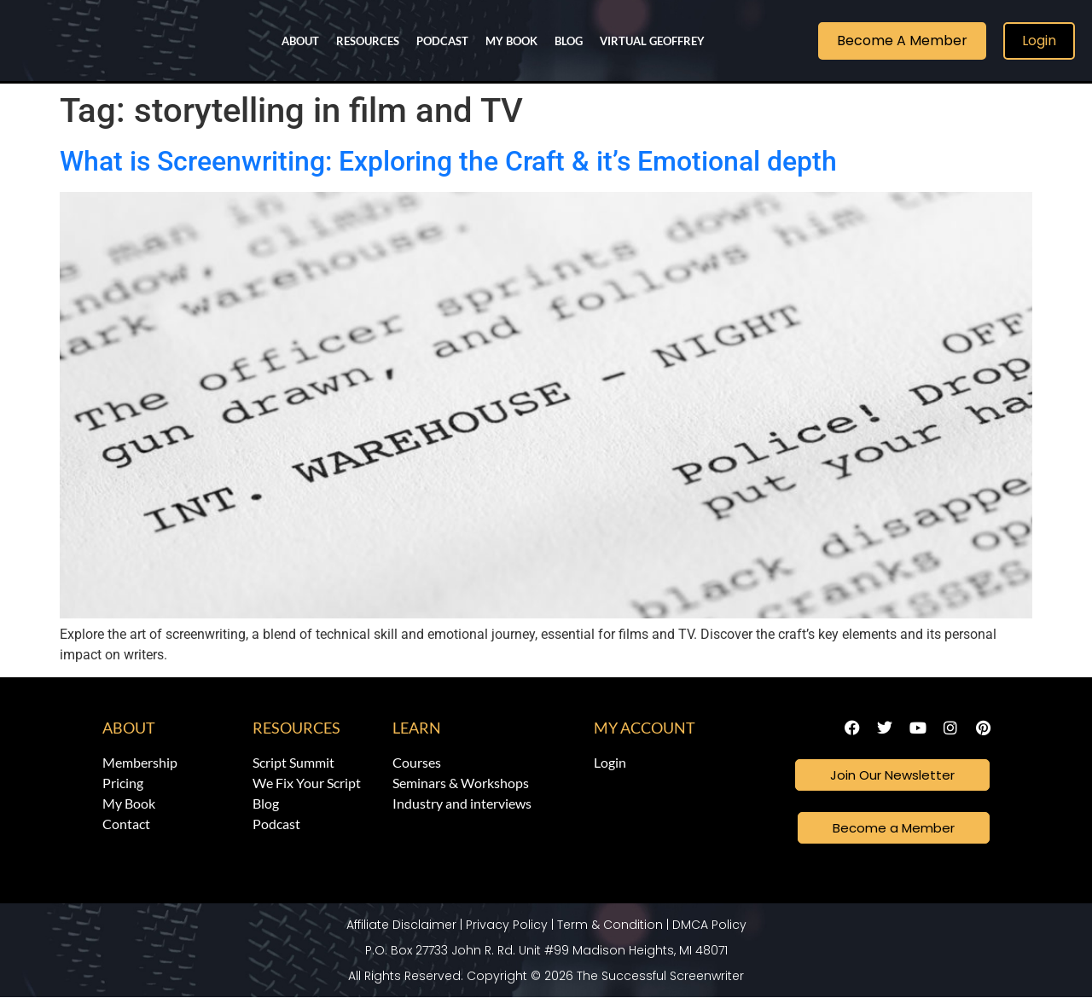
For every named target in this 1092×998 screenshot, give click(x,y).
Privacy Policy (507, 925)
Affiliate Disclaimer (401, 925)
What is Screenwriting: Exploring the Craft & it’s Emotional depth (448, 161)
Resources (367, 41)
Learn (416, 727)
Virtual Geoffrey (652, 41)
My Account (644, 727)
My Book (511, 41)
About (300, 41)
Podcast (442, 41)
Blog (569, 41)
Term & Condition (610, 925)
